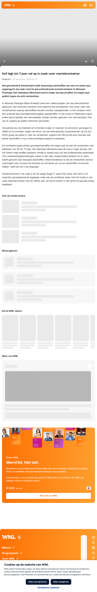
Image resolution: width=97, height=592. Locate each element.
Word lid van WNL (48, 496)
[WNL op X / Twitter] (93, 542)
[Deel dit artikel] (92, 61)
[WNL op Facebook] (93, 547)
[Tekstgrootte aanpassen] (86, 61)
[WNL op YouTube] (93, 552)
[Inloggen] (85, 5)
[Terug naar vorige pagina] (4, 61)
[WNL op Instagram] (93, 537)
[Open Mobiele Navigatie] (91, 5)
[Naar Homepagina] (10, 5)
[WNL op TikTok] (93, 557)
